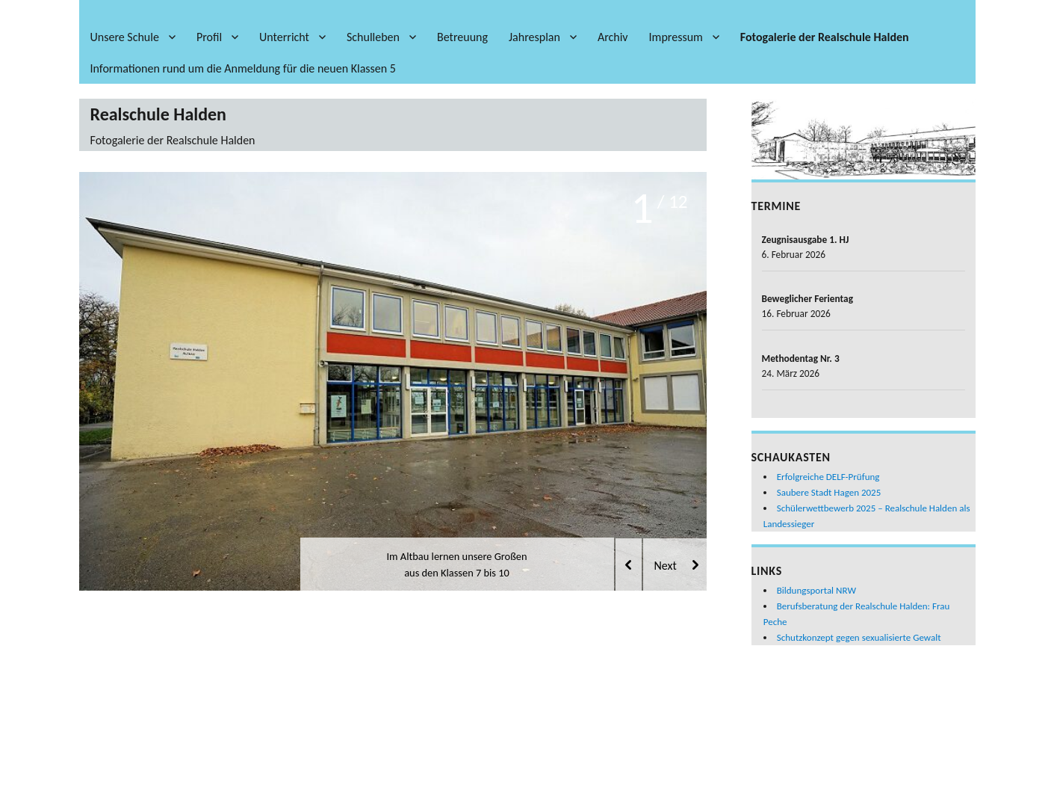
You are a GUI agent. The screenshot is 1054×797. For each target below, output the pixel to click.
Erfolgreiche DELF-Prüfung (828, 476)
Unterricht (284, 37)
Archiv (613, 37)
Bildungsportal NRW (816, 590)
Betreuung (462, 37)
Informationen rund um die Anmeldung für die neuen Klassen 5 (243, 68)
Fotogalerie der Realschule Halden (824, 37)
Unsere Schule (124, 37)
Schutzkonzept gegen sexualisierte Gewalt (859, 637)
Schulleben (373, 37)
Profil (209, 37)
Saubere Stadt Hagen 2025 (829, 492)
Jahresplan (534, 37)
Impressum (676, 37)
